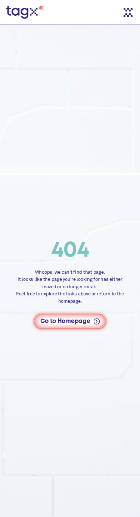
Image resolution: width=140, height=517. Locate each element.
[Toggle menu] (128, 12)
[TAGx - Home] (24, 12)
